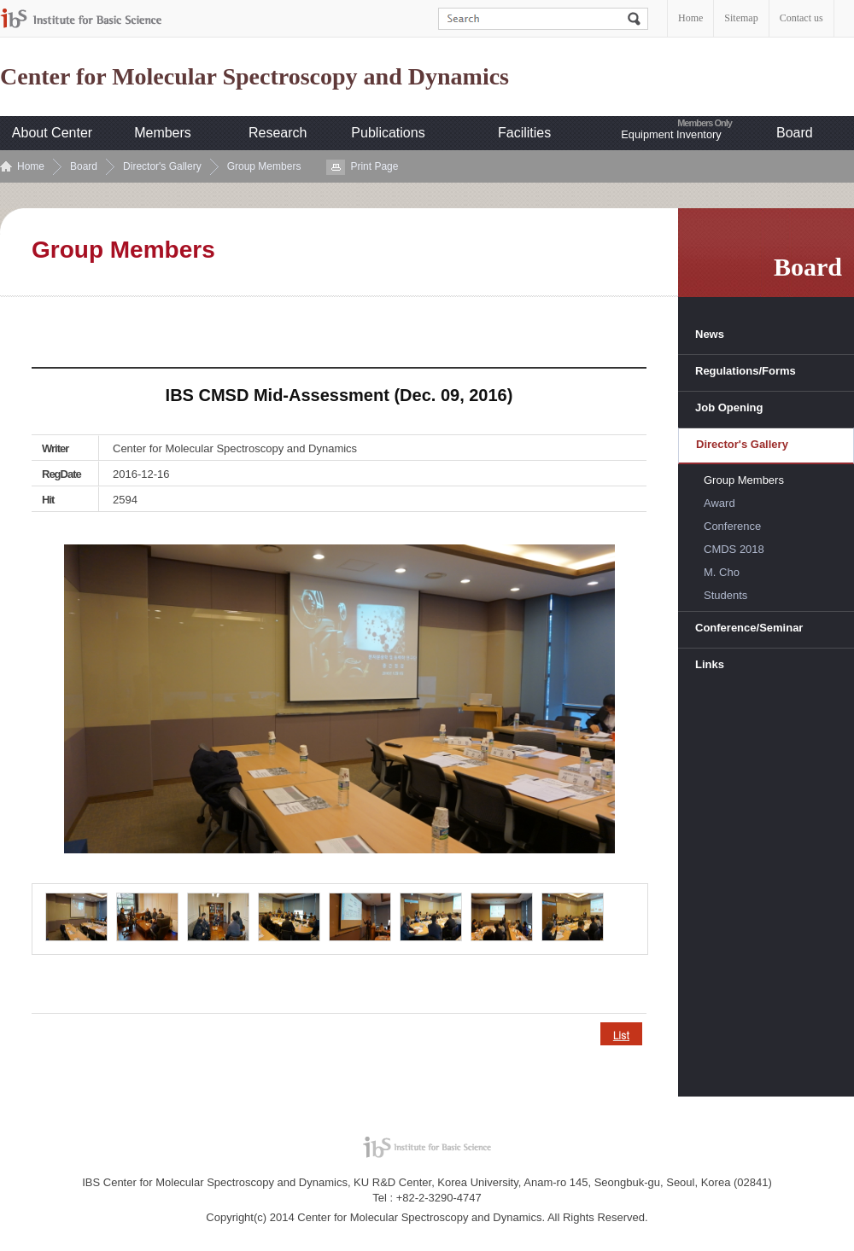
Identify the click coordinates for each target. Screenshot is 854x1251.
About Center (52, 132)
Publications (387, 132)
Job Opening (729, 407)
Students (725, 595)
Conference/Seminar (749, 627)
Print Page (374, 166)
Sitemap (740, 18)
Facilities (524, 132)
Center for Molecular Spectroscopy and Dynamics (254, 77)
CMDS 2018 (734, 549)
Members (162, 132)
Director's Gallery (162, 166)
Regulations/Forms (745, 370)
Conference (732, 526)
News (709, 334)
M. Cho (722, 572)
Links (709, 664)
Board (794, 132)
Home (690, 18)
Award (719, 503)
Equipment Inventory (671, 134)
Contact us (801, 18)
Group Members (264, 166)
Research (278, 132)
